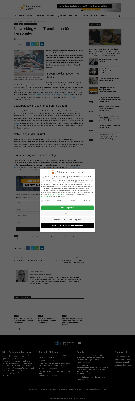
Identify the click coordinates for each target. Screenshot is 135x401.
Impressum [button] (78, 229)
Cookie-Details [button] (58, 229)
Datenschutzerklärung (55, 194)
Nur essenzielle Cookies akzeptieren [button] (67, 220)
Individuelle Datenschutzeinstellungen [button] (67, 225)
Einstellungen (45, 196)
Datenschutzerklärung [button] (68, 229)
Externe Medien (86, 201)
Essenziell (45, 201)
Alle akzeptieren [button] (67, 208)
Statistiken (58, 201)
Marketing (71, 201)
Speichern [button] (67, 214)
